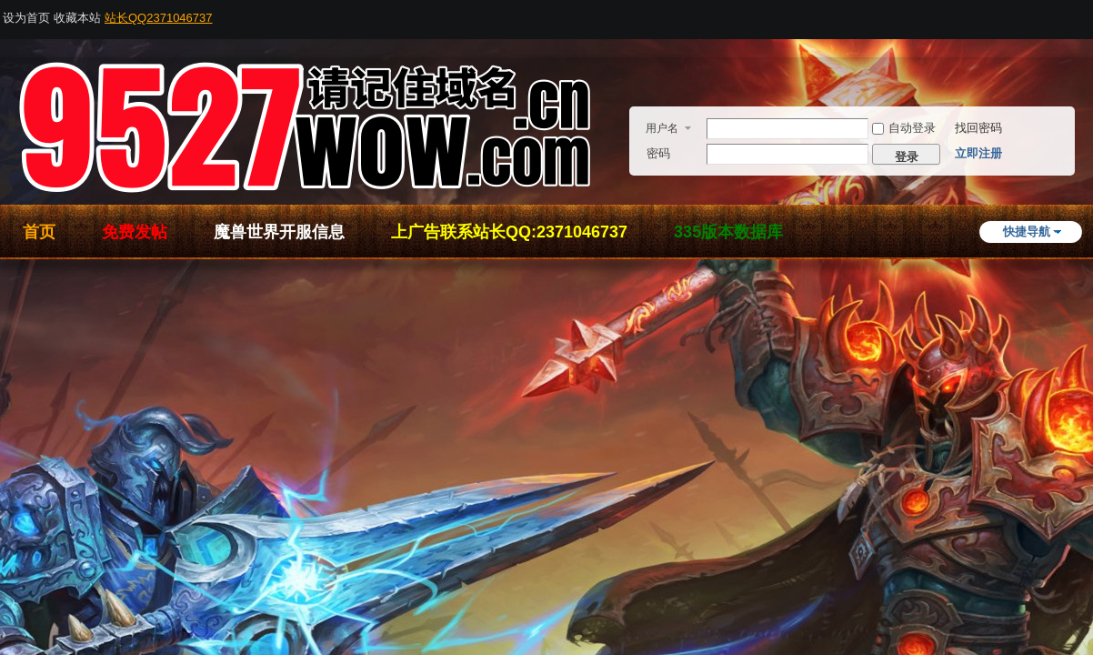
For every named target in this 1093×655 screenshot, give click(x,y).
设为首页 (26, 18)
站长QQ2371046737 (159, 18)
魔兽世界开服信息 (279, 232)
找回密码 (978, 128)
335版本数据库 (728, 232)
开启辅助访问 (1087, 13)
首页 (39, 232)
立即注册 (978, 153)
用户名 (662, 128)
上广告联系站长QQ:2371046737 (509, 232)
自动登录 (904, 128)
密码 (658, 153)
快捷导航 (1026, 231)
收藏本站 (77, 18)
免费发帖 (134, 232)
